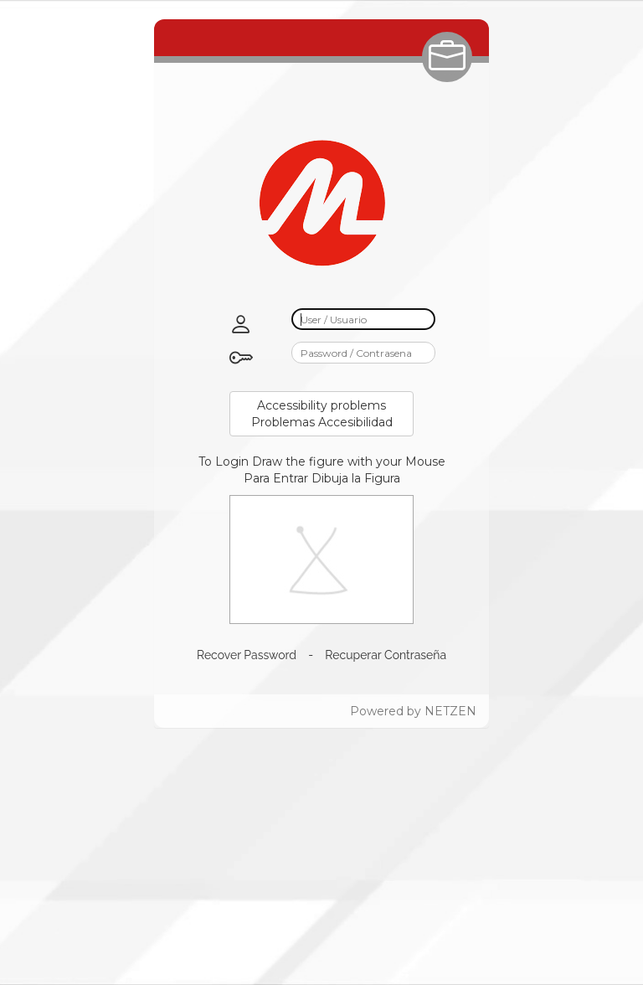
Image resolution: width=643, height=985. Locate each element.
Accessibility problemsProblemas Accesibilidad (322, 414)
